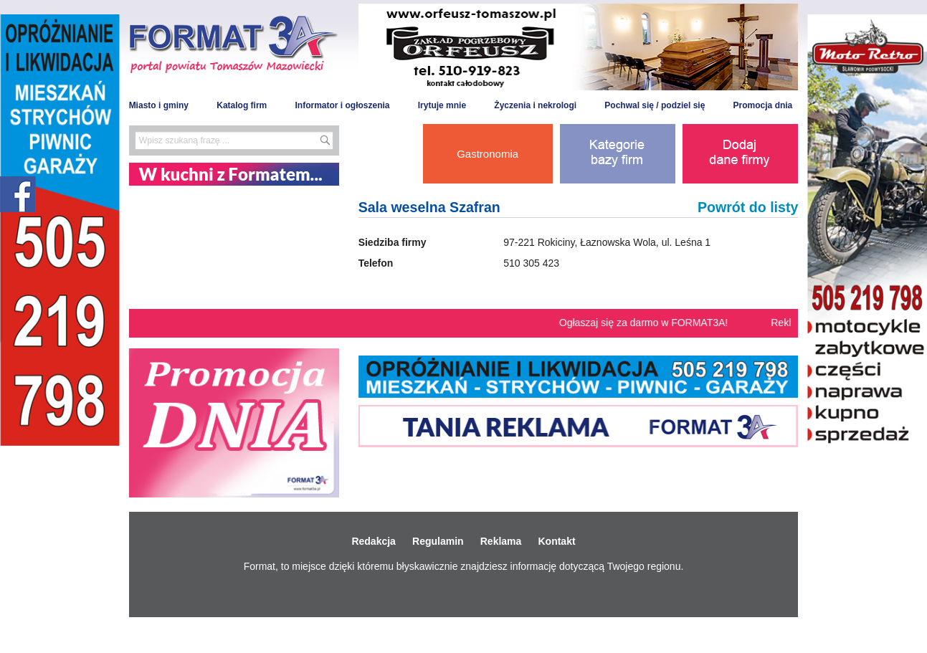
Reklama (501, 541)
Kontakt (556, 541)
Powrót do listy (748, 207)
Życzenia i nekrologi (535, 105)
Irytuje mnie (442, 105)
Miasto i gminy (159, 105)
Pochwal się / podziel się (654, 105)
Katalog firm (242, 105)
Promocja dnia (763, 105)
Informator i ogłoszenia (342, 105)
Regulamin (438, 541)
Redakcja (373, 541)
